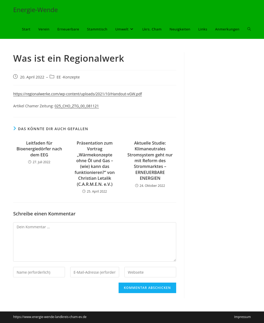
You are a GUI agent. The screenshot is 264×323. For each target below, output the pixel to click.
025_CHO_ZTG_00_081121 (77, 105)
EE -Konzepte (68, 77)
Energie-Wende (35, 9)
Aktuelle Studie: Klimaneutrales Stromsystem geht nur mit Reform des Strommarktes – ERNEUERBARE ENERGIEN (150, 160)
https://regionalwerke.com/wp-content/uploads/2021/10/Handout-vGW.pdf (77, 93)
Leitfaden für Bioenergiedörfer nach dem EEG (39, 149)
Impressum (242, 317)
